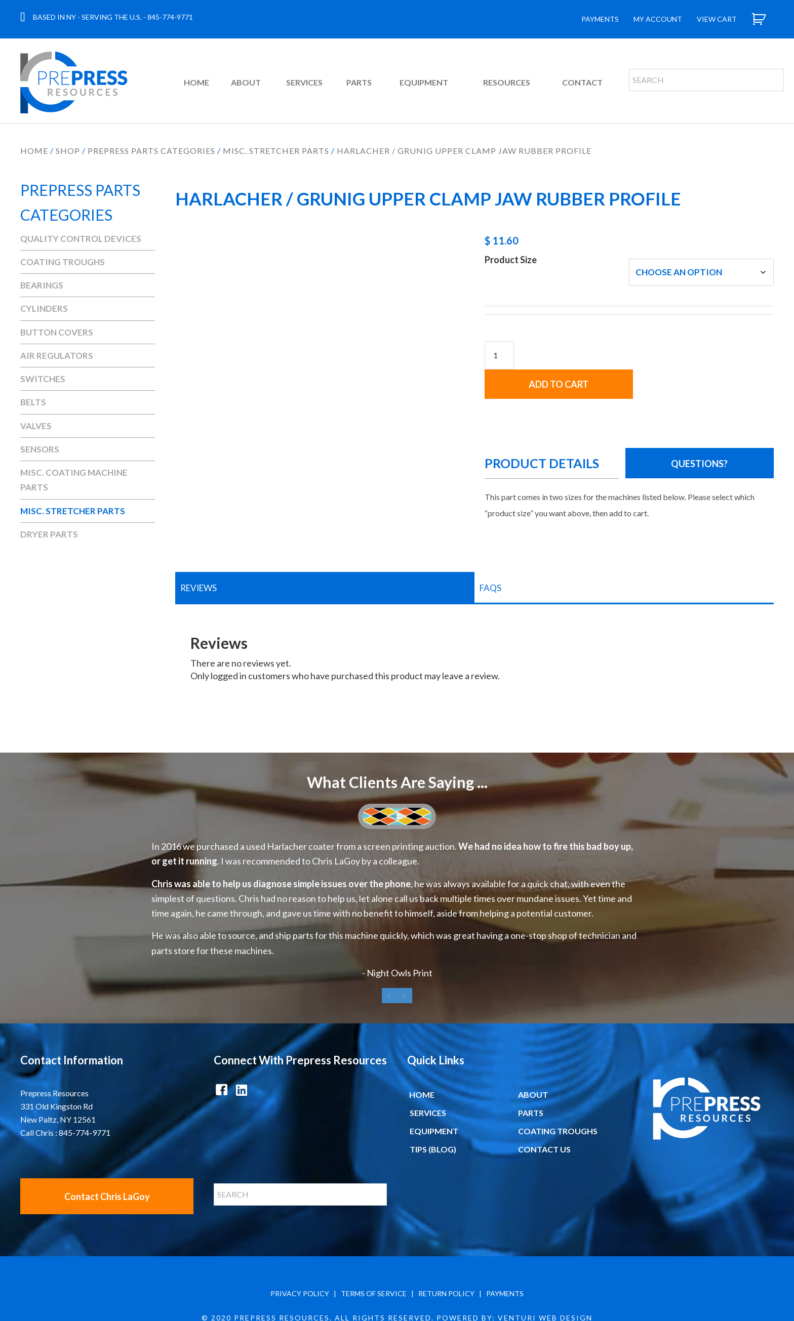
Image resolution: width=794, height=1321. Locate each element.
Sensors (39, 449)
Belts (33, 402)
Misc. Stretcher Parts (276, 150)
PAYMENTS (505, 1264)
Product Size (511, 259)
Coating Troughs (62, 262)
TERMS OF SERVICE (374, 1264)
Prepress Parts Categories (151, 150)
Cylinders (44, 308)
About (533, 1065)
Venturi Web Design (545, 1288)
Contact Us (544, 1120)
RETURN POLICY (446, 1264)
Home (34, 150)
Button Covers (56, 332)
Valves (36, 426)
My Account (657, 19)
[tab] (324, 559)
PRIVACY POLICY (299, 1264)
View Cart (717, 19)
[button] (701, 434)
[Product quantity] (499, 355)
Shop (68, 150)
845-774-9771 (170, 17)
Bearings (41, 285)
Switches (42, 379)
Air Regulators (56, 355)
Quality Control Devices (80, 238)
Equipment (434, 1101)
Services (428, 1083)
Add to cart (701, 343)
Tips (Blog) (433, 1120)
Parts (530, 1083)
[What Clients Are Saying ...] (397, 863)
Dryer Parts (49, 534)
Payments (600, 19)
